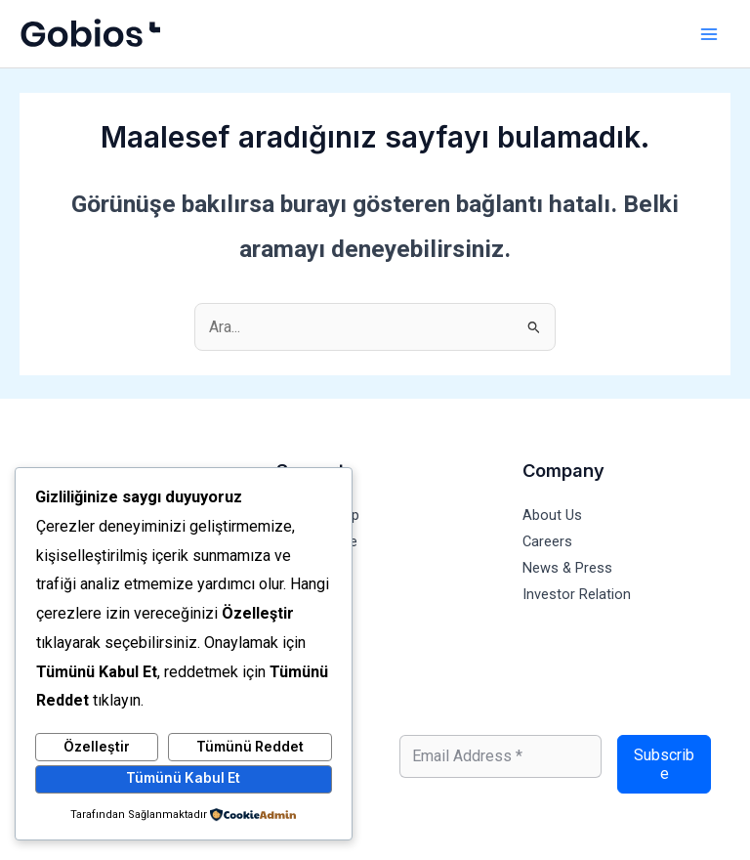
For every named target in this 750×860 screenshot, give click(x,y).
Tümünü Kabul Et (183, 778)
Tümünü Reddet (250, 746)
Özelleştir (96, 746)
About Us (552, 515)
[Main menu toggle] (708, 34)
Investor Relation (576, 594)
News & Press (567, 568)
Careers (547, 541)
